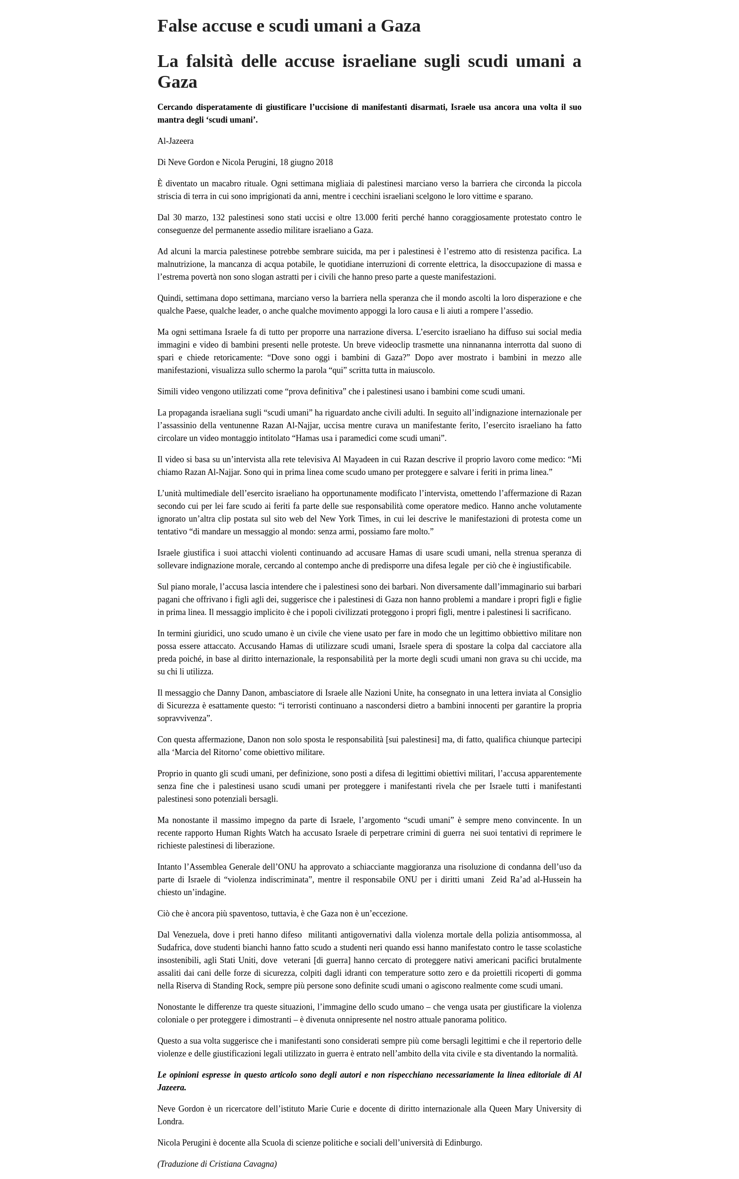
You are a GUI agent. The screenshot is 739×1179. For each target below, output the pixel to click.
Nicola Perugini (248, 162)
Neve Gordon (191, 162)
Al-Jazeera (175, 141)
